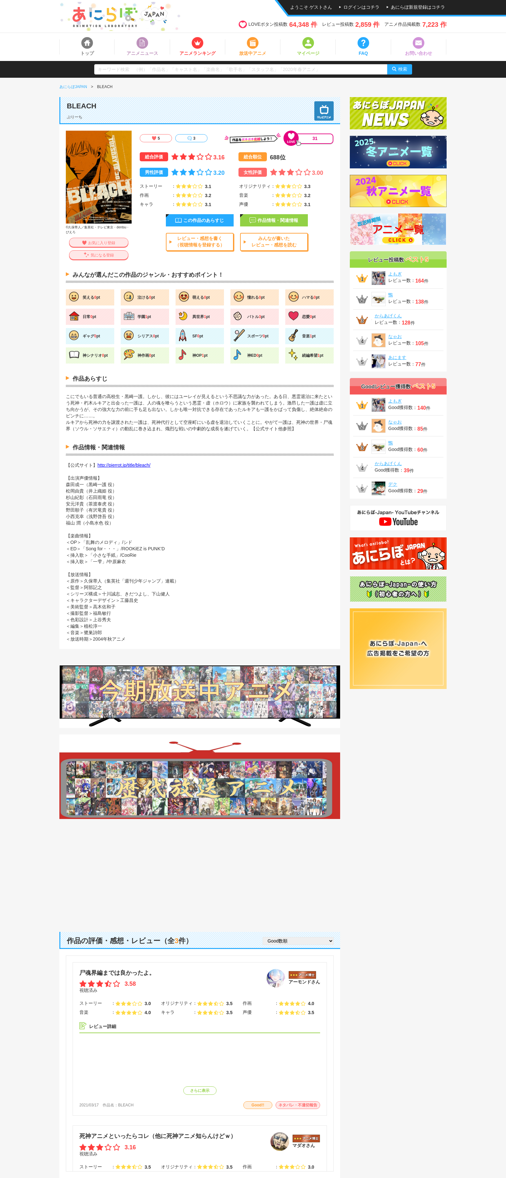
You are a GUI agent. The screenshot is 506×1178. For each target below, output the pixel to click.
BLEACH (126, 1105)
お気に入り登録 (101, 243)
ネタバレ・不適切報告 (297, 1105)
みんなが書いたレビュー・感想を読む (274, 241)
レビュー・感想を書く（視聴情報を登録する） (200, 241)
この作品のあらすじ (203, 220)
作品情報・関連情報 (278, 220)
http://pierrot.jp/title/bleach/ (123, 465)
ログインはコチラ (361, 7)
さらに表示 (199, 1090)
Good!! (257, 1105)
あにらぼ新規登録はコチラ (418, 7)
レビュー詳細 (102, 1026)
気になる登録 (102, 255)
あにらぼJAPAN (73, 87)
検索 (402, 69)
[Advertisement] (199, 870)
